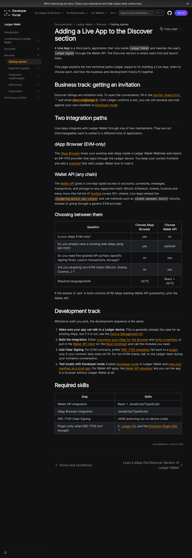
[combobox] (142, 13)
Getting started (17, 61)
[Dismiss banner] (188, 3)
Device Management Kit (126, 334)
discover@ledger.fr (85, 100)
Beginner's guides (24, 68)
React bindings (116, 344)
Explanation (24, 91)
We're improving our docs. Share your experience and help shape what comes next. (93, 3)
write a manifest (166, 339)
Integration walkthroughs (24, 76)
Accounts (22, 48)
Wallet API (67, 183)
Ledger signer (64, 53)
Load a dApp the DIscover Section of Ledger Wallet (153, 465)
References (24, 84)
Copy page (168, 28)
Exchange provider (22, 97)
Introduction (11, 32)
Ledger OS (128, 426)
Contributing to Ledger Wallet (22, 40)
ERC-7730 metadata (135, 349)
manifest (75, 163)
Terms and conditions (73, 465)
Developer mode (106, 105)
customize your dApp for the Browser (122, 339)
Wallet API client (84, 344)
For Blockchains (77, 12)
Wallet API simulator (138, 368)
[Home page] (18, 13)
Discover (22, 55)
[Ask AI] (181, 13)
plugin (173, 349)
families (96, 193)
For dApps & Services (49, 12)
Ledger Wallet (139, 48)
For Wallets (99, 12)
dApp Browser (70, 153)
